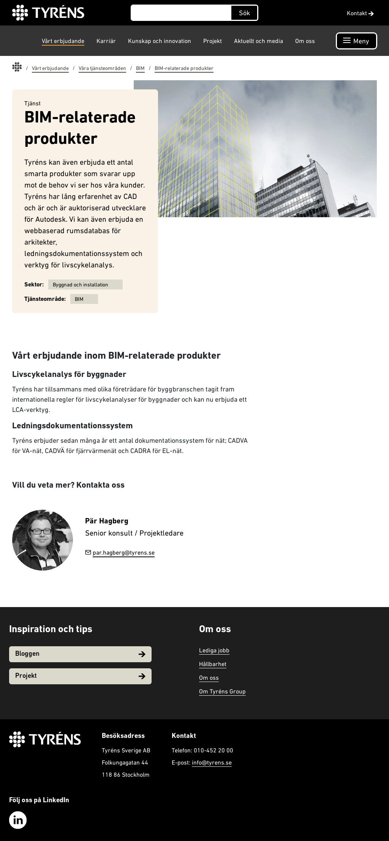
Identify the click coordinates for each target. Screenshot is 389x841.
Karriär (106, 40)
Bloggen (80, 654)
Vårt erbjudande (63, 40)
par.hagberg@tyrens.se (120, 552)
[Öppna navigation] (356, 41)
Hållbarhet (212, 663)
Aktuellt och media (258, 40)
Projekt (212, 40)
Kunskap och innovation (159, 40)
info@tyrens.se (212, 762)
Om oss (305, 40)
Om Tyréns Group (222, 691)
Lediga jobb (214, 650)
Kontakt (360, 13)
